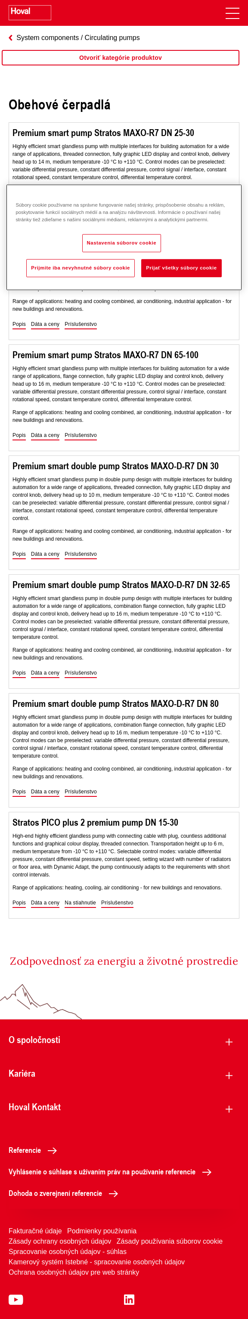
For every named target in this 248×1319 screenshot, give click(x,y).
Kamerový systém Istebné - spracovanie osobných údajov (97, 1262)
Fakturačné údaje (35, 1231)
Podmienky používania (101, 1231)
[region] (120, 66)
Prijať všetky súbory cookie (181, 267)
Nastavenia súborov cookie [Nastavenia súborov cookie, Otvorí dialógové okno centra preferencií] (122, 242)
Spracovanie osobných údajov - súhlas (68, 1251)
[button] (19, 324)
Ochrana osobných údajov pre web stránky (74, 1272)
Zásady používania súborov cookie (170, 1241)
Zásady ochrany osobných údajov (60, 1241)
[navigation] (232, 13)
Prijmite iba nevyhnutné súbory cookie (80, 267)
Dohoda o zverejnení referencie (66, 1192)
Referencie (35, 1149)
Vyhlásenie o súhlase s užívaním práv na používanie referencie (112, 1171)
